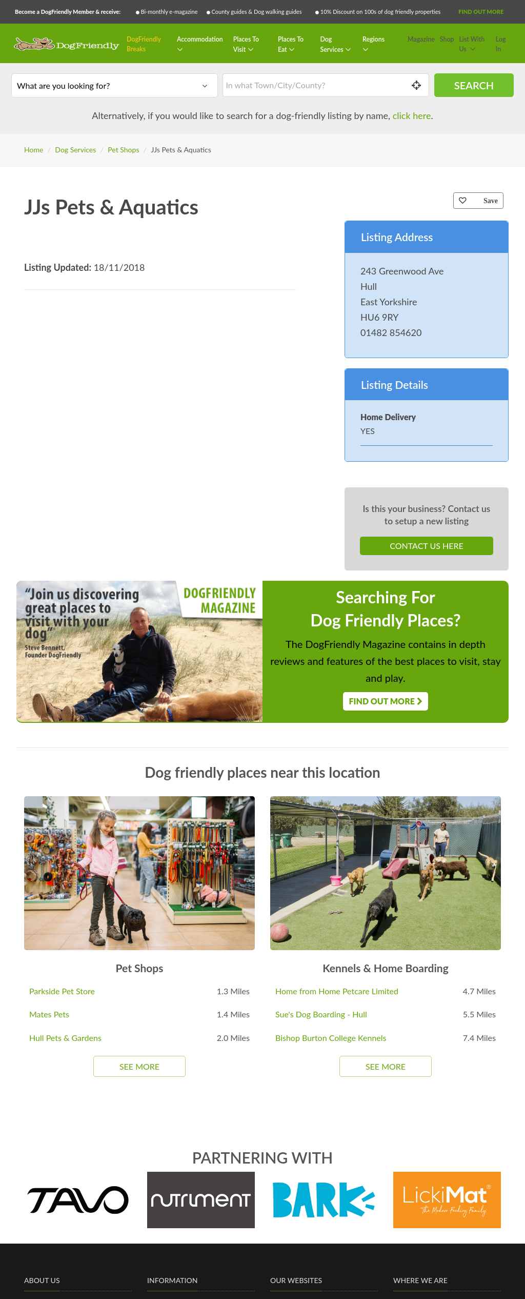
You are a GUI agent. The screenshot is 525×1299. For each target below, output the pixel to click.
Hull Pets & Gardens (65, 1037)
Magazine (421, 39)
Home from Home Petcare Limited (336, 991)
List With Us (471, 44)
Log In (501, 44)
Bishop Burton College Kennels (331, 1037)
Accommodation (200, 39)
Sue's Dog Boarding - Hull (321, 1014)
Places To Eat (291, 44)
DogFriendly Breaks (144, 44)
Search (474, 85)
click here (412, 115)
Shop (447, 39)
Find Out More (480, 11)
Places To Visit (246, 44)
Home (33, 149)
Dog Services (332, 44)
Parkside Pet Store (62, 991)
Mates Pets (49, 1014)
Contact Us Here (426, 545)
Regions (373, 39)
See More (139, 1066)
